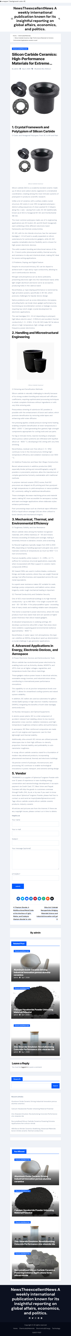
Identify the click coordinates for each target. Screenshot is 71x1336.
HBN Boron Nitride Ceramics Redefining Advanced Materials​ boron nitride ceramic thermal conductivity (33, 1130)
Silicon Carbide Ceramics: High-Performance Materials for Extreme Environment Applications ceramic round (34, 63)
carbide (38, 69)
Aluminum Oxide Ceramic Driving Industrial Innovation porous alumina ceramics (32, 972)
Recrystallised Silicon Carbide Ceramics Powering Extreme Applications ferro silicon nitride (33, 1122)
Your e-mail (35, 832)
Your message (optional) (35, 858)
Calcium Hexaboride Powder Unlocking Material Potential (32, 1109)
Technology (56, 1328)
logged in (24, 1067)
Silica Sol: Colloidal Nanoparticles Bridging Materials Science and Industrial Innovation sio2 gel (47, 913)
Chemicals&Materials (20, 49)
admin (37, 932)
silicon (48, 69)
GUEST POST (36, 1332)
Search (17, 1079)
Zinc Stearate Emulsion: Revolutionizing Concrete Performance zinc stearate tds (34, 1048)
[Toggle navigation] (12, 18)
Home (15, 1328)
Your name (35, 823)
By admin (15, 69)
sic (44, 69)
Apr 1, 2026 (25, 978)
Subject (35, 842)
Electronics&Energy (43, 1328)
